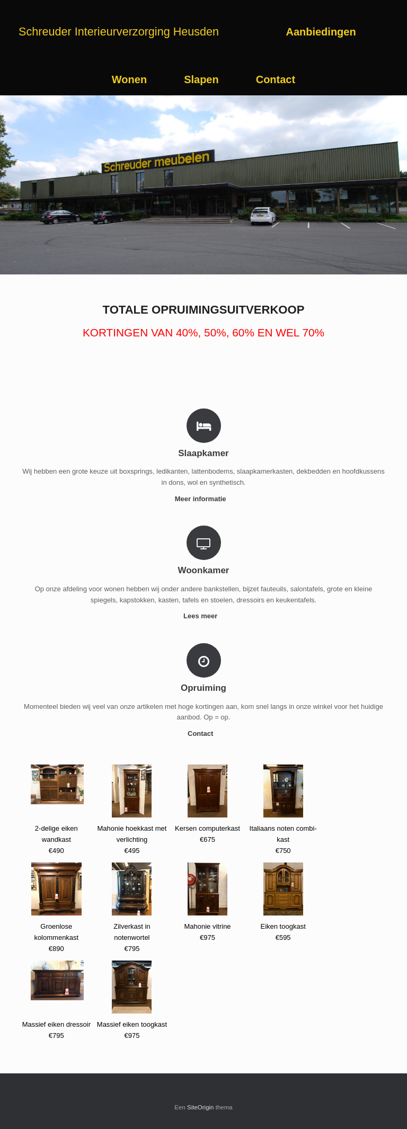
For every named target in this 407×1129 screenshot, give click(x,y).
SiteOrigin (200, 1107)
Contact (275, 79)
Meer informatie (203, 499)
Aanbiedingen (321, 32)
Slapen (201, 79)
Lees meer (203, 616)
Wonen (129, 79)
